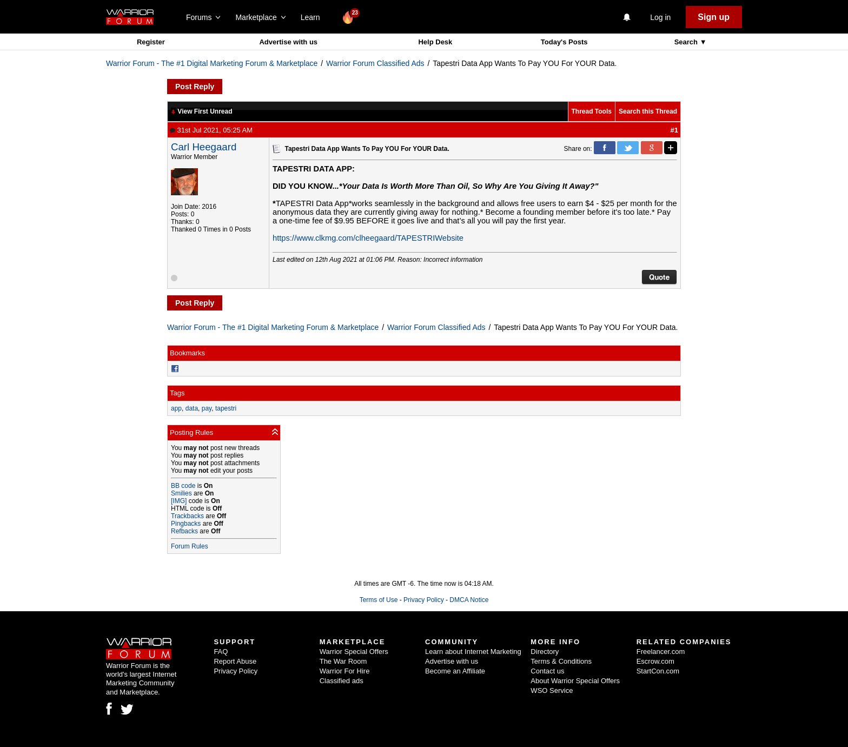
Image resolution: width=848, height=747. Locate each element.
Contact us (547, 671)
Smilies (181, 493)
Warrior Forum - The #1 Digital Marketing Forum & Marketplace (211, 63)
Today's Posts (564, 42)
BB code (183, 486)
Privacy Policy (423, 600)
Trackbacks (187, 516)
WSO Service (552, 690)
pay (206, 408)
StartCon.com (658, 671)
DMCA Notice (468, 600)
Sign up (714, 17)
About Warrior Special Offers (575, 681)
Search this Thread (648, 111)
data (192, 408)
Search (687, 42)
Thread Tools (592, 111)
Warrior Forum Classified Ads (375, 63)
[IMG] (179, 501)
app (176, 408)
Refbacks (184, 531)
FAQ (221, 651)
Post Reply (194, 86)
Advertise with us (288, 42)
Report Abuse (235, 661)
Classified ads (341, 681)
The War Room (343, 661)
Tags (177, 393)
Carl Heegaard (203, 147)
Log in (660, 17)
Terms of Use (379, 600)
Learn (313, 17)
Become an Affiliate (455, 671)
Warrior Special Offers (354, 651)
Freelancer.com (661, 651)
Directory (545, 651)
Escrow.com (655, 661)
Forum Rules (189, 546)
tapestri (225, 408)
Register (151, 42)
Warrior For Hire (345, 671)
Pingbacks (186, 523)
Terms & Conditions (561, 661)
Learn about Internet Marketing (473, 651)
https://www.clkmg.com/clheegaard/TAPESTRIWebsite (368, 238)
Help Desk (435, 42)
